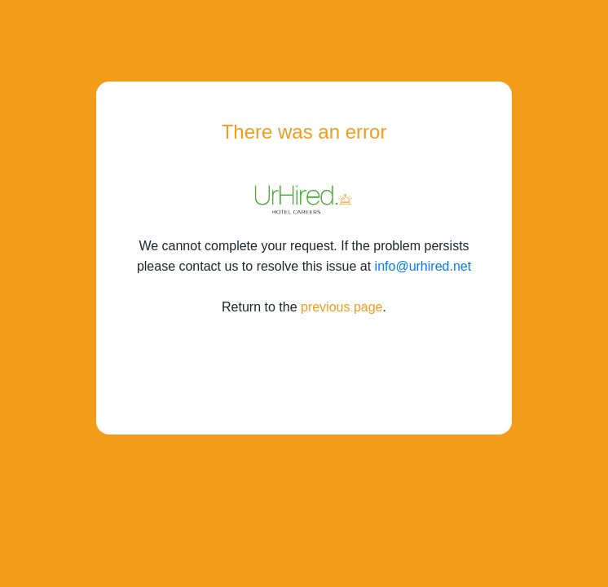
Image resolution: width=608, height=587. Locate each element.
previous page (342, 307)
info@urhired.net (423, 266)
